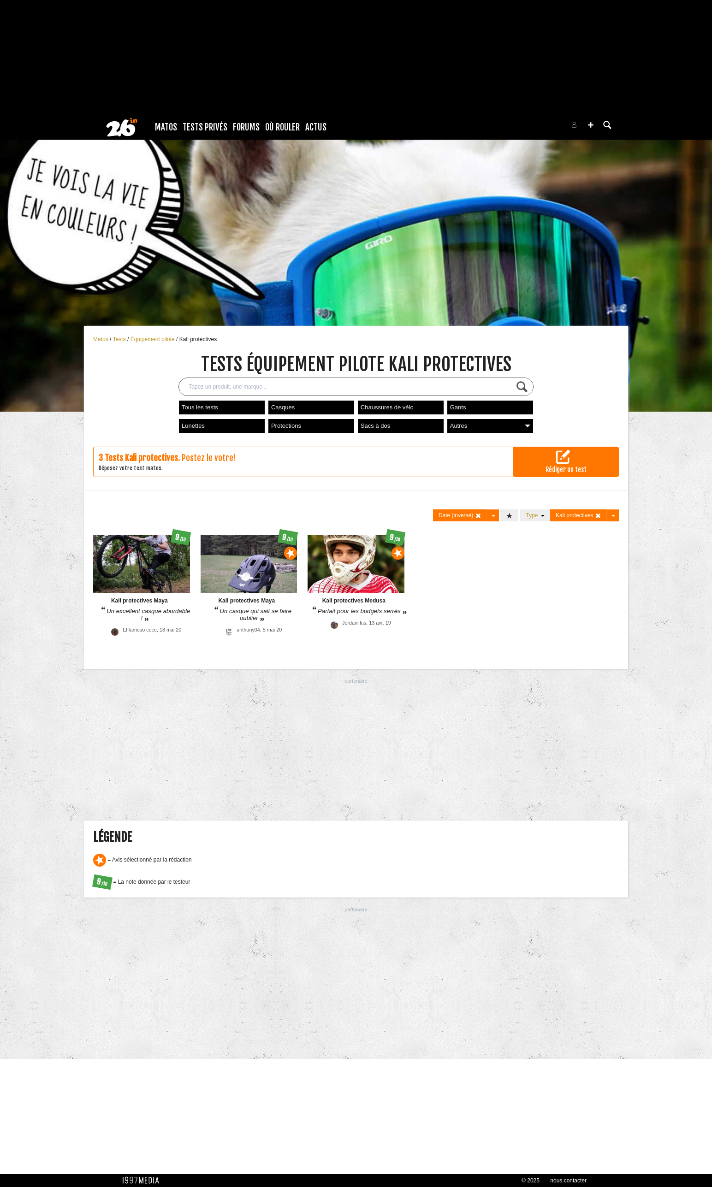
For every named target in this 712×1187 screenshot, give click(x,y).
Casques (283, 407)
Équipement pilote (153, 339)
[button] (591, 125)
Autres (490, 425)
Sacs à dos (375, 425)
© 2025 (531, 1180)
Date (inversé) (460, 515)
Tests (120, 339)
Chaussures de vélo (387, 407)
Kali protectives (198, 339)
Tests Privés (205, 127)
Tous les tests (200, 407)
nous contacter (568, 1180)
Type (535, 515)
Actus (315, 127)
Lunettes (193, 425)
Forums (246, 127)
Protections (286, 425)
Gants (458, 407)
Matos (166, 127)
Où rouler (282, 127)
